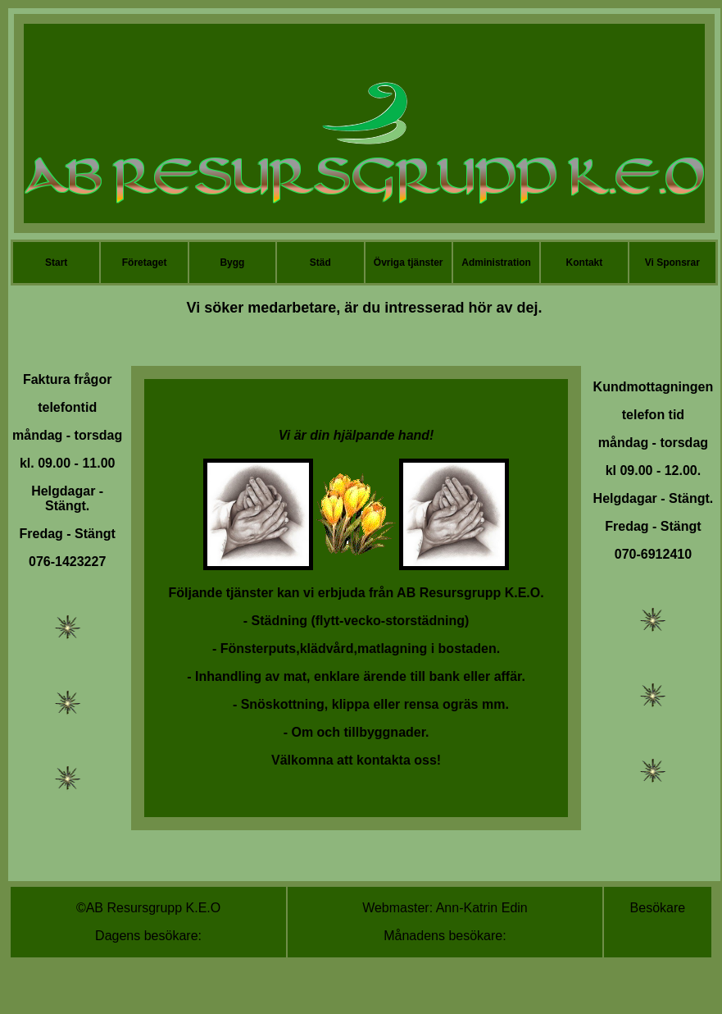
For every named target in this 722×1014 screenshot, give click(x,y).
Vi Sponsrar (672, 262)
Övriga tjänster (408, 262)
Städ (320, 262)
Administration (496, 262)
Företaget (144, 262)
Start (56, 262)
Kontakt (584, 262)
